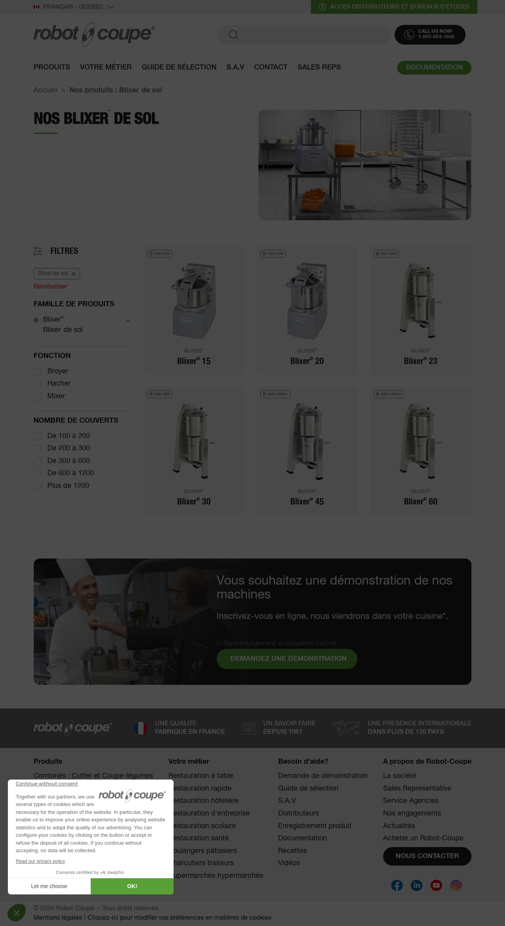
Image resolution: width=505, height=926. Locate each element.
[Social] (397, 885)
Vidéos (289, 863)
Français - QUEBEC (74, 7)
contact (271, 67)
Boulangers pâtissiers (202, 851)
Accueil (45, 90)
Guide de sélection (179, 67)
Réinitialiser (50, 287)
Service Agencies (411, 800)
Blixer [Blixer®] (53, 319)
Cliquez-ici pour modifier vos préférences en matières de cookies (179, 918)
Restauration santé (198, 838)
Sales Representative (417, 788)
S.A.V (235, 67)
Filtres (64, 251)
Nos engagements (412, 813)
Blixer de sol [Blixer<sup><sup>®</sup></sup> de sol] (63, 330)
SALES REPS (319, 67)
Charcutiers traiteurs (201, 863)
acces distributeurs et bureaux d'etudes (394, 7)
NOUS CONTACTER (427, 856)
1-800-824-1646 (436, 37)
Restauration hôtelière (203, 800)
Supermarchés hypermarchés (215, 875)
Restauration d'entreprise (209, 813)
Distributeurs (298, 813)
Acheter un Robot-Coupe (423, 838)
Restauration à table (200, 776)
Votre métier (106, 67)
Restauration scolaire (202, 826)
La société (399, 776)
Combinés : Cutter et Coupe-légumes (93, 776)
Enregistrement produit (315, 826)
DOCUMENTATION (434, 68)
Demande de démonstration (323, 776)
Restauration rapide (200, 788)
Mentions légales (58, 918)
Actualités (399, 826)
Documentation (302, 838)
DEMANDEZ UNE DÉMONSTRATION (288, 659)
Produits (52, 67)
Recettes (292, 851)
